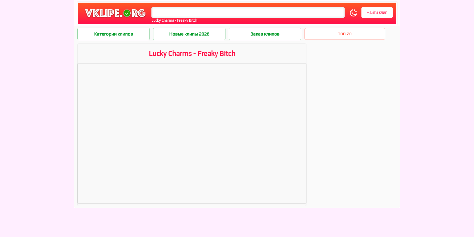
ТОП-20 (345, 34)
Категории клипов (113, 34)
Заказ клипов (264, 34)
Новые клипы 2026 (189, 34)
